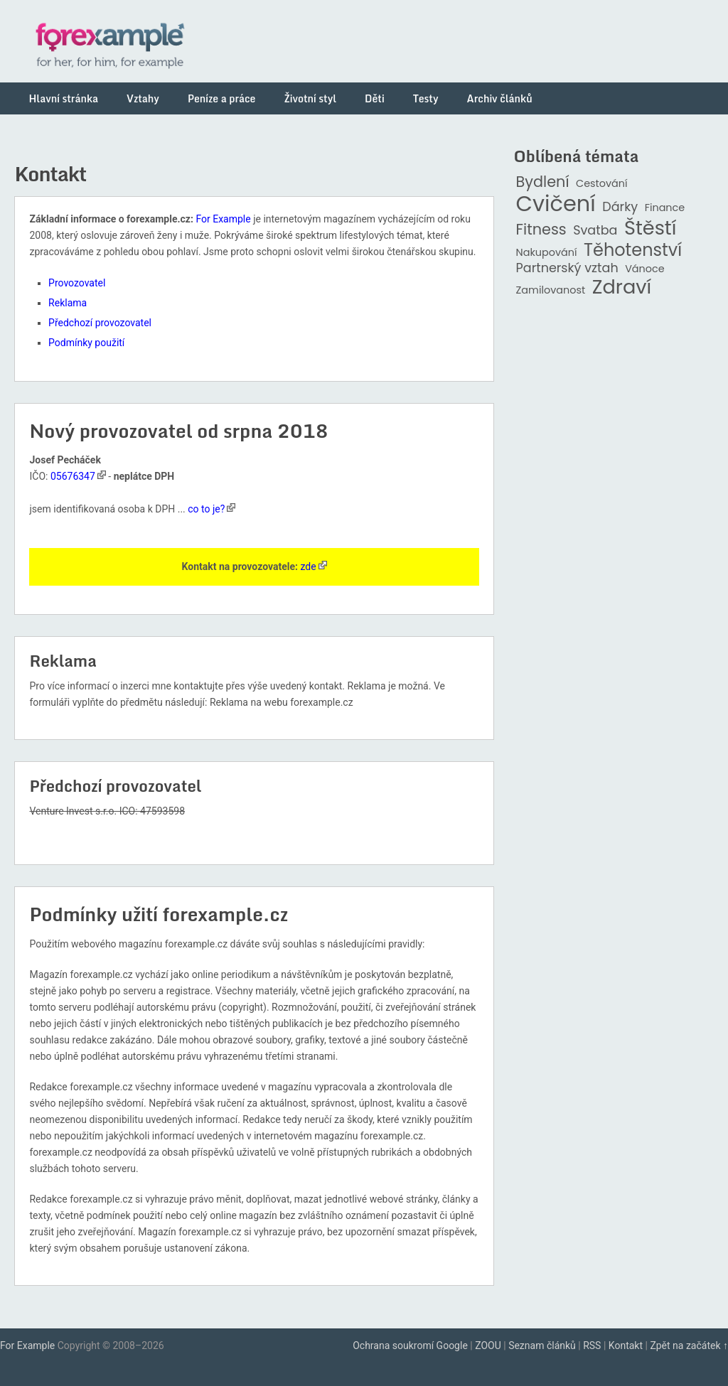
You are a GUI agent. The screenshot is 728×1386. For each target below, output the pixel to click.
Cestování (602, 184)
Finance (665, 208)
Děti (375, 98)
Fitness (541, 230)
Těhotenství (633, 250)
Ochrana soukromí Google (410, 1345)
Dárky (620, 207)
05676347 (72, 476)
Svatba (595, 230)
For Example (223, 219)
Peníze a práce (222, 98)
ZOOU (488, 1345)
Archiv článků (499, 98)
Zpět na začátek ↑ (689, 1345)
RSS (592, 1345)
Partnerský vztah (567, 268)
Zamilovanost (551, 290)
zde (308, 566)
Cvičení (556, 204)
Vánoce (645, 269)
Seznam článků (542, 1345)
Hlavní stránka (63, 98)
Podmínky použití (86, 342)
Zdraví (622, 287)
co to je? (206, 509)
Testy (426, 98)
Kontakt (626, 1345)
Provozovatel (76, 283)
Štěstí (650, 228)
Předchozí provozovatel (99, 322)
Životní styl (310, 98)
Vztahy (143, 98)
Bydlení (542, 182)
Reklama (67, 302)
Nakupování (546, 253)
